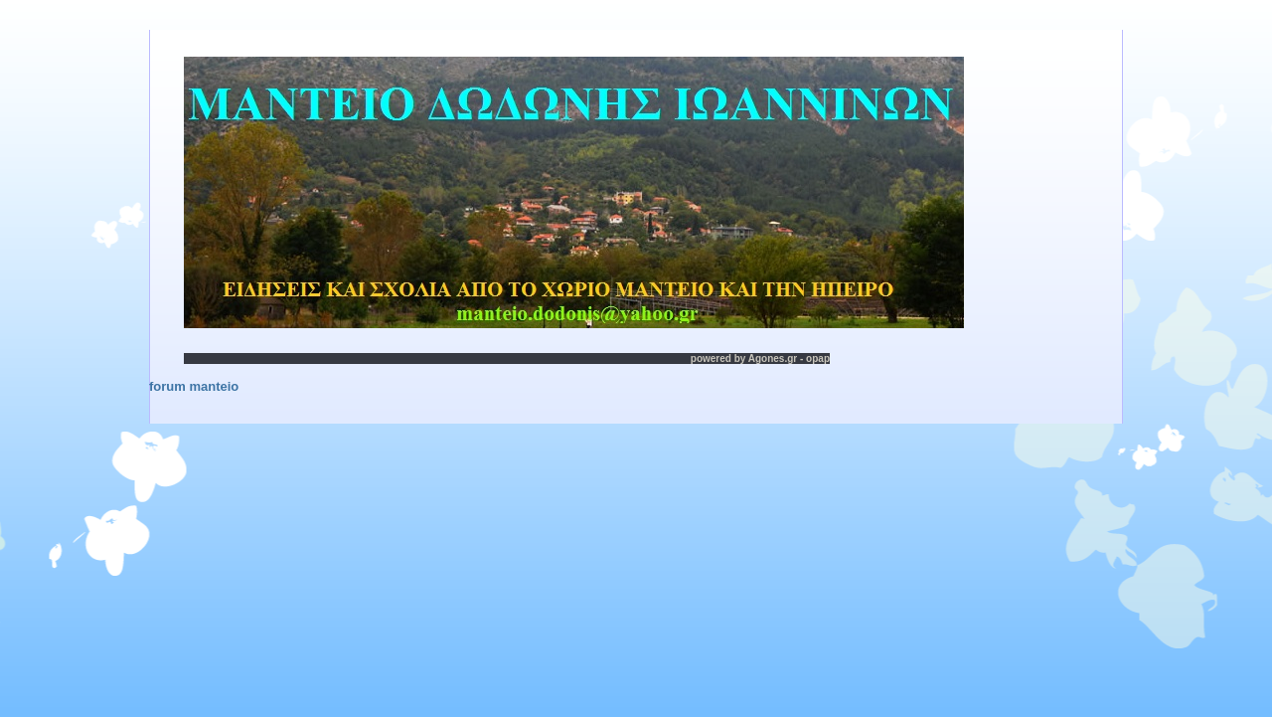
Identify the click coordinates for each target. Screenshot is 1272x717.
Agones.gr (772, 358)
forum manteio (193, 386)
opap (818, 358)
